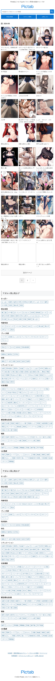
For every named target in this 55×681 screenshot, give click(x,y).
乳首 (15, 319)
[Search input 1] (25, 12)
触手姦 (33, 447)
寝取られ (48, 368)
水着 (3, 389)
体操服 (19, 413)
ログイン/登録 (27, 16)
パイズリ (5, 337)
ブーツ (48, 406)
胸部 (29, 319)
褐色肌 (19, 426)
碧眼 (15, 430)
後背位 (10, 354)
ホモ (12, 347)
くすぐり (5, 461)
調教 (3, 458)
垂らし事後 (41, 372)
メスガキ (18, 326)
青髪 (38, 423)
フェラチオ (31, 337)
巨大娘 (4, 319)
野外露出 (9, 368)
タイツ (32, 396)
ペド (7, 330)
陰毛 (3, 316)
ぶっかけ (17, 337)
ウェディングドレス (8, 416)
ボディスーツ (6, 396)
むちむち (26, 312)
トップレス (29, 416)
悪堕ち (16, 368)
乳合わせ (14, 375)
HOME (10, 653)
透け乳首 (5, 378)
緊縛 (7, 454)
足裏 (20, 319)
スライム (12, 440)
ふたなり (9, 447)
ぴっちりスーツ (28, 389)
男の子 (47, 326)
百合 (3, 347)
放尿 (48, 454)
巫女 (24, 413)
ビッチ (28, 378)
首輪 (29, 399)
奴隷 (50, 458)
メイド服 (26, 409)
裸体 (41, 375)
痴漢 (34, 378)
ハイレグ (17, 399)
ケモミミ (5, 440)
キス (38, 337)
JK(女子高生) (12, 392)
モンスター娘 (40, 437)
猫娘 (38, 440)
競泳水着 (39, 396)
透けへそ (49, 378)
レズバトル (41, 378)
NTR (41, 368)
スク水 (46, 396)
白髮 (50, 423)
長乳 (10, 305)
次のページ (27, 273)
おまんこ (39, 316)
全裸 (3, 368)
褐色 (24, 426)
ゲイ (7, 347)
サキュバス (25, 437)
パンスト (41, 406)
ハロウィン (32, 392)
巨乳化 (25, 302)
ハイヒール (13, 406)
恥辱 (28, 361)
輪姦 (38, 454)
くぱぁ (27, 368)
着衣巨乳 (21, 406)
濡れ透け (8, 372)
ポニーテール (10, 426)
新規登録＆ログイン (20, 653)
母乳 (21, 305)
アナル (46, 316)
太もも (10, 319)
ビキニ (25, 392)
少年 (3, 330)
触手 (3, 447)
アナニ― (5, 340)
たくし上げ (48, 375)
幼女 (24, 326)
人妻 (10, 399)
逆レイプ (24, 458)
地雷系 (10, 402)
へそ (49, 312)
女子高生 (26, 396)
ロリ (3, 326)
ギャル (4, 402)
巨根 (24, 319)
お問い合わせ (39, 656)
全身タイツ (20, 416)
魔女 (15, 402)
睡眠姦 (11, 461)
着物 (29, 413)
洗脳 (33, 454)
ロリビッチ (10, 326)
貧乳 (31, 302)
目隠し (39, 458)
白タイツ (5, 406)
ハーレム (22, 378)
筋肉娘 (38, 312)
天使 (32, 437)
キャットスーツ (34, 402)
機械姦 (22, 447)
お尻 (25, 316)
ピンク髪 (23, 423)
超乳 (15, 302)
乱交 (3, 375)
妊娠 (21, 368)
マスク (24, 399)
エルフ (18, 437)
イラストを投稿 (33, 653)
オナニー (44, 337)
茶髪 (39, 426)
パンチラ (35, 399)
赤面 (14, 361)
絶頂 (18, 361)
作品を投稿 (9, 16)
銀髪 (17, 423)
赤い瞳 (10, 430)
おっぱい (5, 302)
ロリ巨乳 (5, 305)
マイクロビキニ (11, 389)
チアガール (38, 416)
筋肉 (17, 316)
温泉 (36, 375)
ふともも (31, 316)
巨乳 (20, 302)
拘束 (3, 454)
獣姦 (27, 447)
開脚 (7, 375)
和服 (13, 413)
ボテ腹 (10, 312)
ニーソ (43, 402)
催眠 (43, 454)
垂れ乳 (16, 305)
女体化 (18, 347)
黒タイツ (12, 409)
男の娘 (41, 326)
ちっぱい (37, 302)
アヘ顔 (8, 361)
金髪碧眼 (45, 423)
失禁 (18, 458)
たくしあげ (34, 368)
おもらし (28, 454)
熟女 (12, 330)
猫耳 (3, 437)
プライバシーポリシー (26, 656)
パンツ (40, 392)
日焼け (4, 430)
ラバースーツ (39, 389)
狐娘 (24, 440)
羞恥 (3, 361)
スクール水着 (6, 413)
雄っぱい (36, 319)
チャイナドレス (31, 406)
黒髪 (12, 423)
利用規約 (14, 656)
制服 (19, 389)
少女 (29, 326)
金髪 (3, 423)
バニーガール (16, 396)
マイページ (43, 653)
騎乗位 (4, 354)
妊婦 (32, 312)
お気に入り (45, 16)
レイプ (13, 454)
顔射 (10, 337)
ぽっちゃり (18, 312)
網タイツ (5, 409)
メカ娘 (19, 440)
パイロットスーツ (38, 413)
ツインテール (32, 426)
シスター (48, 399)
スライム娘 (31, 440)
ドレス (19, 409)
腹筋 (12, 316)
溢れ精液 (33, 372)
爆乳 (10, 302)
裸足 (41, 399)
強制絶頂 (32, 458)
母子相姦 (40, 447)
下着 (19, 392)
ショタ (34, 326)
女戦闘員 (40, 409)
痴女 (17, 372)
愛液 (3, 382)
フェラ (24, 337)
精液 (21, 372)
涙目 (23, 361)
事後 (48, 372)
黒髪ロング (31, 423)
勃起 (7, 382)
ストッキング (23, 402)
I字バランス (13, 378)
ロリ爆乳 (45, 302)
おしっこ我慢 (10, 458)
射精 (26, 372)
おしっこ (20, 454)
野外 (12, 382)
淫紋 (47, 389)
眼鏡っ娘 (5, 399)
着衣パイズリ (23, 375)
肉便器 (45, 458)
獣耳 (12, 437)
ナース (33, 409)
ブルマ (48, 413)
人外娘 (48, 437)
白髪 (7, 423)
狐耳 (7, 437)
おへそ (44, 312)
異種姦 (16, 447)
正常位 (16, 354)
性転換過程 (25, 347)
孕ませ (31, 375)
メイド (4, 392)
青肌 (3, 426)
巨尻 (7, 316)
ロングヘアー (47, 426)
